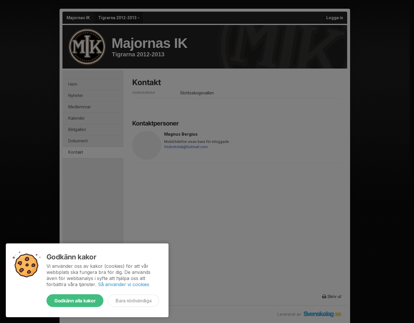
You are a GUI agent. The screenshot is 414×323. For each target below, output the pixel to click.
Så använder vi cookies (123, 284)
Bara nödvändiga (133, 301)
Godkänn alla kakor (75, 301)
